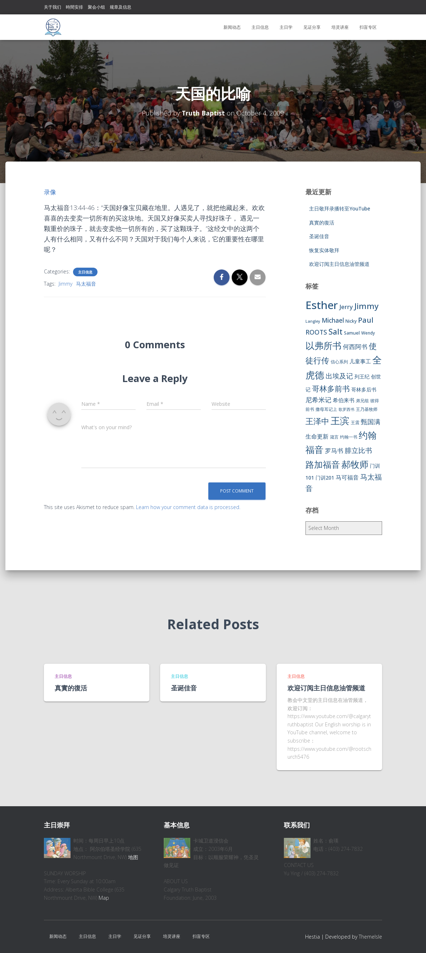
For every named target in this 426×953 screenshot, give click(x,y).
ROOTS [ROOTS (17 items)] (316, 332)
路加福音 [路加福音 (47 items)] (322, 464)
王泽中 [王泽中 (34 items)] (317, 421)
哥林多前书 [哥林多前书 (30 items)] (331, 389)
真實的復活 (321, 222)
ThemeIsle (370, 936)
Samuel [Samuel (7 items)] (352, 333)
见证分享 (312, 27)
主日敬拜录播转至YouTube (339, 208)
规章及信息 (120, 7)
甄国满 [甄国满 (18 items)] (370, 421)
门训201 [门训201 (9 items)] (325, 477)
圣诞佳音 (319, 236)
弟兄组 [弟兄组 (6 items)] (362, 400)
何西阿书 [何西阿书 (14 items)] (355, 346)
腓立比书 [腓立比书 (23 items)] (358, 450)
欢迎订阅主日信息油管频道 (339, 263)
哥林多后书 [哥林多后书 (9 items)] (363, 389)
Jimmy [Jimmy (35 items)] (366, 305)
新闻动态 (232, 27)
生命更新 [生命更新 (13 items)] (316, 436)
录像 (50, 191)
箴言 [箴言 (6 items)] (334, 437)
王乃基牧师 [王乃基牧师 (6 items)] (366, 409)
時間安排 (74, 7)
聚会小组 (96, 7)
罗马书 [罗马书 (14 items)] (334, 450)
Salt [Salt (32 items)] (335, 331)
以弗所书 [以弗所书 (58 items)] (323, 345)
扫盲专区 (368, 27)
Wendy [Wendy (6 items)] (368, 333)
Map (104, 897)
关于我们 (52, 7)
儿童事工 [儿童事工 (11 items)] (360, 361)
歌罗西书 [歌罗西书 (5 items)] (346, 409)
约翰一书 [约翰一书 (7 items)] (348, 437)
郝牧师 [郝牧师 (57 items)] (354, 464)
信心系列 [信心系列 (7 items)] (339, 362)
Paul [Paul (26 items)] (365, 320)
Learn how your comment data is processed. (188, 507)
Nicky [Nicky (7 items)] (351, 321)
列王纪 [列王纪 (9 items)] (362, 376)
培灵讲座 (340, 27)
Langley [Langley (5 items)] (312, 321)
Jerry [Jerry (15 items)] (346, 307)
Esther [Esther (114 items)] (321, 305)
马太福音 (86, 283)
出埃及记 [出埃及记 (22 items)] (339, 376)
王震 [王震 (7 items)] (355, 422)
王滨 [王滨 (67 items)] (340, 420)
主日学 (286, 27)
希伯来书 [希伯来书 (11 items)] (343, 400)
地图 (133, 857)
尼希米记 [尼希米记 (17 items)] (318, 399)
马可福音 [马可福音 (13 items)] (347, 477)
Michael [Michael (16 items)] (333, 320)
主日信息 (260, 27)
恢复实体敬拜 (324, 250)
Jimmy (65, 283)
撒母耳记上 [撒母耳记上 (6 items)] (326, 409)
